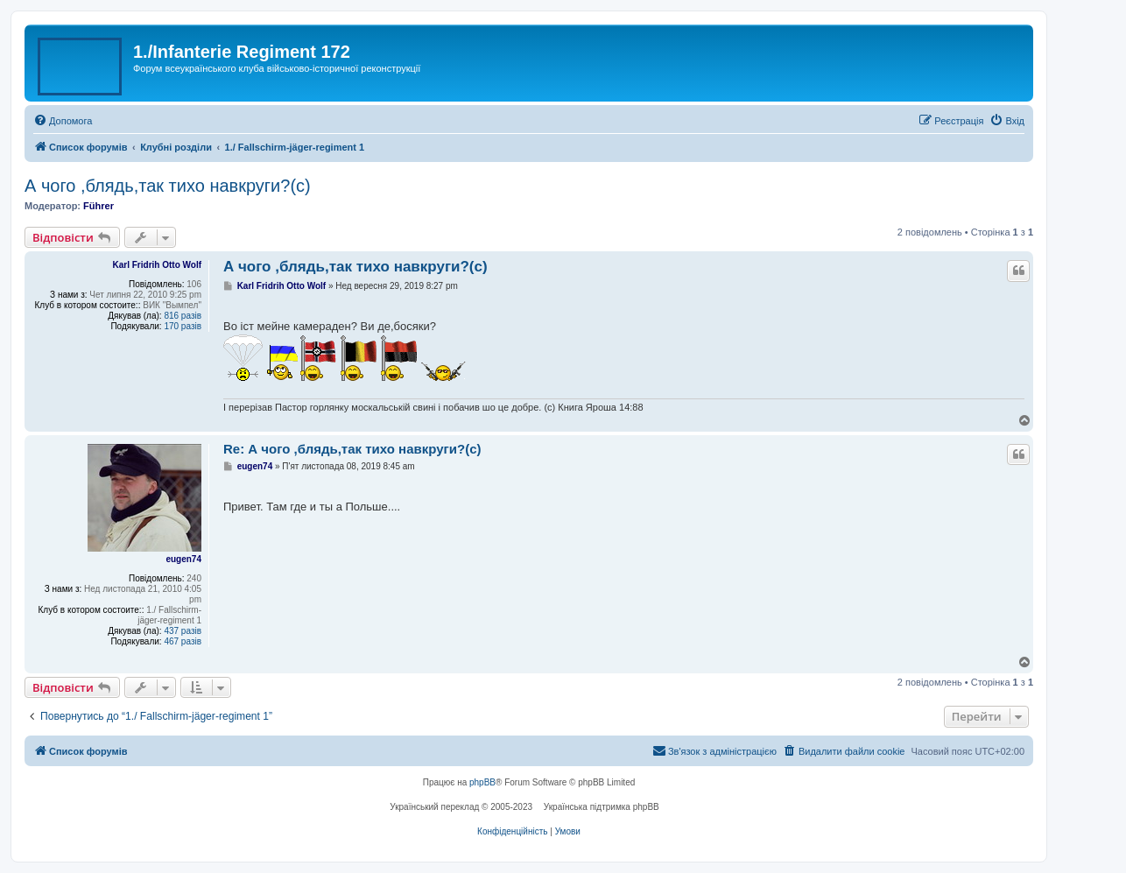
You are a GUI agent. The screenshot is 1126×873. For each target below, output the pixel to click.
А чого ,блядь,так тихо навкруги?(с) (168, 185)
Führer (98, 206)
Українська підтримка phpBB (601, 807)
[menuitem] (62, 120)
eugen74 (183, 559)
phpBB (482, 782)
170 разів (182, 326)
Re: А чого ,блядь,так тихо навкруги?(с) (352, 448)
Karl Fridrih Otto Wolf (157, 265)
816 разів (182, 315)
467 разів (182, 641)
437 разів (182, 631)
